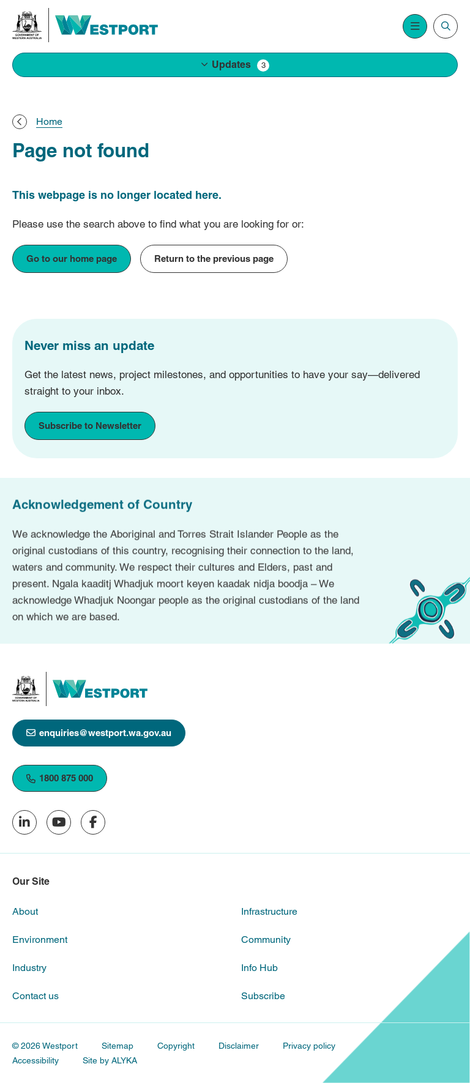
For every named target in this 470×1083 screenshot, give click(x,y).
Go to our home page (71, 258)
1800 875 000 (59, 778)
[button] (235, 65)
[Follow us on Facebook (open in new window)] (93, 822)
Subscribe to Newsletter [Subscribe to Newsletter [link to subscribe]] (90, 425)
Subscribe (263, 996)
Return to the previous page (214, 258)
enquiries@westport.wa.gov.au (98, 733)
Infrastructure (269, 911)
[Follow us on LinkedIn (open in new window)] (24, 822)
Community (266, 939)
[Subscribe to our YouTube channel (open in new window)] (59, 822)
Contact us (35, 996)
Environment (39, 939)
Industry (29, 967)
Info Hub (259, 967)
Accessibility (35, 1060)
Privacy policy (309, 1046)
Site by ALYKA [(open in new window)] (110, 1060)
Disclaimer (238, 1046)
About (25, 911)
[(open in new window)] (27, 25)
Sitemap (117, 1046)
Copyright (176, 1046)
